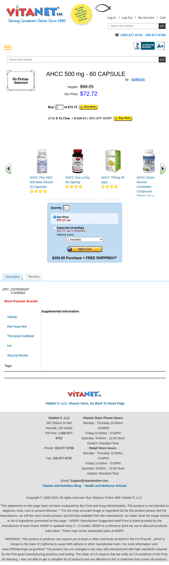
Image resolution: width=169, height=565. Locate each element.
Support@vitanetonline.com (89, 480)
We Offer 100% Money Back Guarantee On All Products (82, 15)
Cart (163, 17)
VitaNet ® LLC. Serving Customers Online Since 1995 (36, 14)
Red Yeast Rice (17, 326)
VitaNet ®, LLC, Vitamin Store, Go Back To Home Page (85, 403)
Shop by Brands (18, 355)
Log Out (127, 17)
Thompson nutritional (20, 336)
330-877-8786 (64, 448)
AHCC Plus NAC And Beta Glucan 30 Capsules (41, 182)
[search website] (86, 59)
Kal (9, 345)
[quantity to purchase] (59, 107)
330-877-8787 (62, 458)
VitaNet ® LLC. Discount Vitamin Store (85, 393)
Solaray (12, 317)
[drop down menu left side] (7, 47)
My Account (146, 17)
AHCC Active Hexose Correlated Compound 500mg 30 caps (147, 187)
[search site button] (162, 59)
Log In (111, 17)
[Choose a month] (84, 239)
